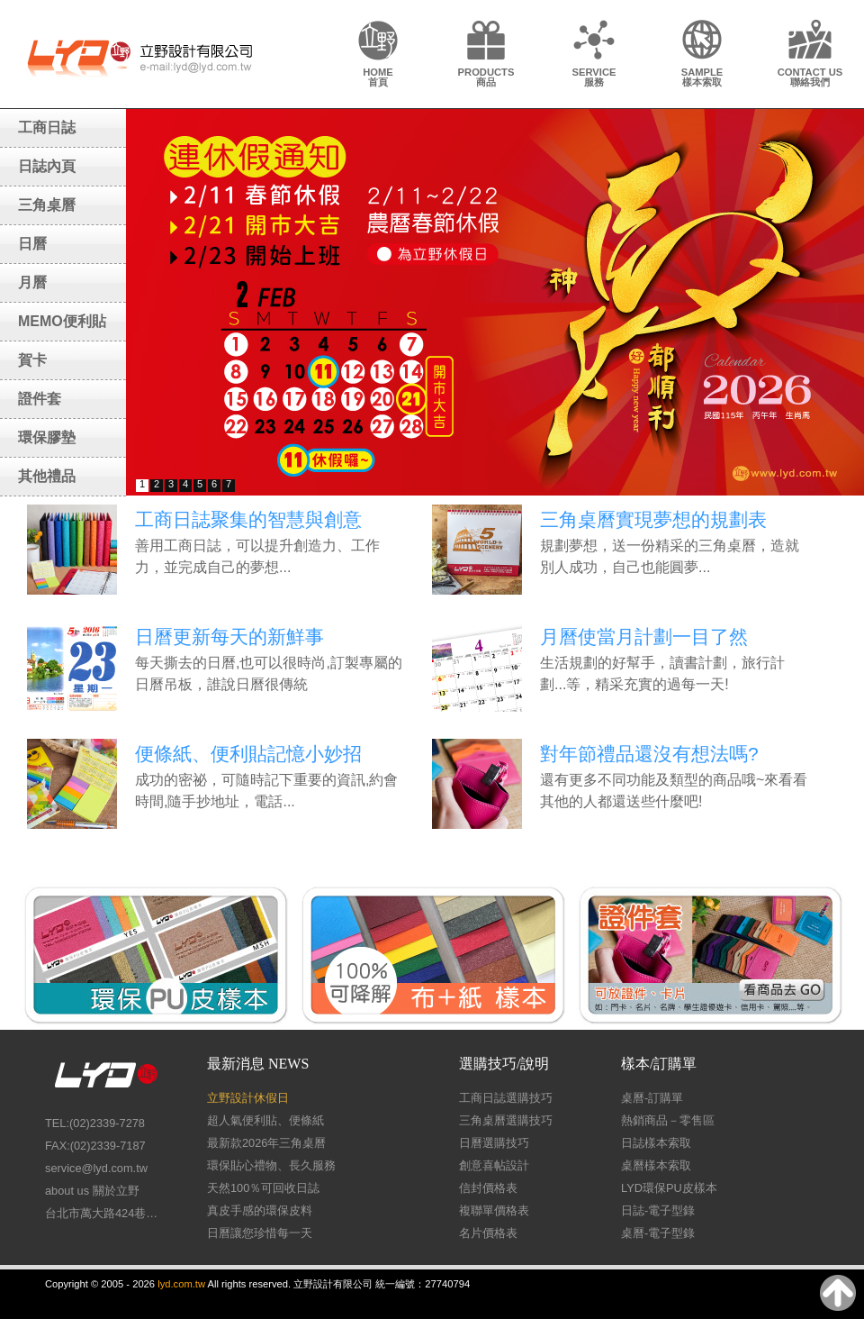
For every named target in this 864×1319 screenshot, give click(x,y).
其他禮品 (47, 476)
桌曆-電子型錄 (658, 1233)
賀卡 (32, 360)
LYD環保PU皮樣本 (669, 1188)
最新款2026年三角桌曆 (266, 1143)
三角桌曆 (47, 205)
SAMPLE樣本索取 (702, 77)
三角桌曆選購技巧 (506, 1120)
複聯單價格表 (494, 1210)
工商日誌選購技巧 (506, 1098)
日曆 (32, 243)
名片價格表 (488, 1233)
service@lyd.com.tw (96, 1168)
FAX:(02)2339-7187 (95, 1145)
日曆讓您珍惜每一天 (259, 1233)
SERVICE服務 (594, 77)
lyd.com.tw (181, 1283)
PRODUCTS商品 (486, 77)
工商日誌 (47, 127)
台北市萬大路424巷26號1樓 (103, 1213)
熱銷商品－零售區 (668, 1120)
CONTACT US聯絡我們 (810, 77)
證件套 (39, 398)
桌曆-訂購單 (652, 1098)
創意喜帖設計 (494, 1165)
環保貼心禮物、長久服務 (271, 1165)
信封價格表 (488, 1188)
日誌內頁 (47, 166)
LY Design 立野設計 (139, 56)
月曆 (32, 282)
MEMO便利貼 (62, 321)
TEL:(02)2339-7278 (95, 1123)
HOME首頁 (378, 77)
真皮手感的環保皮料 (259, 1210)
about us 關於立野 (92, 1190)
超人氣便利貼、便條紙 (265, 1120)
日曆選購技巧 (494, 1143)
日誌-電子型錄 (658, 1210)
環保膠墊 (47, 437)
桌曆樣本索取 (656, 1165)
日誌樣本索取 (656, 1143)
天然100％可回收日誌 (263, 1188)
